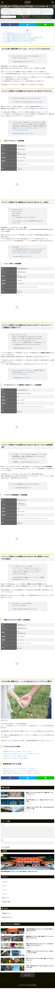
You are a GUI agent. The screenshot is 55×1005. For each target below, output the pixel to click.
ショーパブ (4, 889)
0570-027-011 (21, 403)
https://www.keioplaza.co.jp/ (23, 164)
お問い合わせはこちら (7, 917)
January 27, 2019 (16, 222)
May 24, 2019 (28, 348)
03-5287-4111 (21, 515)
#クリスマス (41, 128)
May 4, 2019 (28, 487)
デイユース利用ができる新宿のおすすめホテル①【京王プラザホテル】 (18, 34)
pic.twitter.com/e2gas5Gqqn (19, 574)
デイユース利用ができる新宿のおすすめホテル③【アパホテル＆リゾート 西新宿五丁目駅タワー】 (24, 37)
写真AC (5, 720)
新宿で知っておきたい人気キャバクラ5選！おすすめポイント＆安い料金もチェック (20, 768)
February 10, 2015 (24, 579)
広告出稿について (6, 913)
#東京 (35, 128)
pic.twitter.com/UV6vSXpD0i (19, 374)
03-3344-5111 (21, 283)
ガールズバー (5, 881)
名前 (2, 840)
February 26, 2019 (25, 377)
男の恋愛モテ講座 (6, 901)
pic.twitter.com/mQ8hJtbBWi (19, 58)
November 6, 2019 (31, 609)
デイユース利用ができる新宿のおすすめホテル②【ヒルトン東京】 (17, 35)
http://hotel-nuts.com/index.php (24, 643)
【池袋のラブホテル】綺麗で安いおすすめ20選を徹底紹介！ (16, 758)
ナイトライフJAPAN (31, 985)
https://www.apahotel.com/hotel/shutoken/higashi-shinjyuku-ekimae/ (32, 518)
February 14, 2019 (29, 61)
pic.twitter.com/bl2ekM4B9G (19, 605)
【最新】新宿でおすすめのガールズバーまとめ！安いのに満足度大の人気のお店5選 (20, 771)
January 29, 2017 (27, 256)
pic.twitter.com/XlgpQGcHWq (32, 252)
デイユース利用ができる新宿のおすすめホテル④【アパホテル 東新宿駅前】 (19, 38)
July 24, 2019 (35, 462)
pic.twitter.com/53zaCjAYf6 (19, 458)
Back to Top (27, 975)
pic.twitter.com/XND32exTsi (33, 344)
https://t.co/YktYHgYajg (38, 456)
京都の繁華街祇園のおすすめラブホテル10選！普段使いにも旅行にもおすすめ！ (19, 871)
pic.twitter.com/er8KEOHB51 (32, 484)
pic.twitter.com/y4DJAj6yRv (28, 217)
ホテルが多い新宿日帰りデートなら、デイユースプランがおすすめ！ (17, 33)
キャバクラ (4, 885)
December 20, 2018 (28, 133)
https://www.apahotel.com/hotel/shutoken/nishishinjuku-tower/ (31, 406)
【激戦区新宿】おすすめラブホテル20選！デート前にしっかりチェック (18, 751)
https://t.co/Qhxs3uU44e (18, 252)
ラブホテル (12, 16)
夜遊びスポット (5, 897)
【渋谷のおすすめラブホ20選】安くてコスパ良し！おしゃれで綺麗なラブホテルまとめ (21, 753)
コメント (3, 824)
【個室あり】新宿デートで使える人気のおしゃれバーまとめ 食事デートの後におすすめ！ (22, 773)
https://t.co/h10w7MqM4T (27, 372)
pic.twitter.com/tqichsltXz (22, 130)
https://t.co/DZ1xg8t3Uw (35, 570)
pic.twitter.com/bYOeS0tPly (33, 98)
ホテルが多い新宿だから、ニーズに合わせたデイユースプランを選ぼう (18, 41)
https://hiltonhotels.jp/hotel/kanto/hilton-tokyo (27, 287)
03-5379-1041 (21, 639)
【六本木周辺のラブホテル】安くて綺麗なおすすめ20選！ (15, 755)
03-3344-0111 (21, 160)
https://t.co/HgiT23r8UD (26, 128)
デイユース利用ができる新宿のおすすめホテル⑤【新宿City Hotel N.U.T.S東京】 (20, 40)
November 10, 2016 (37, 102)
